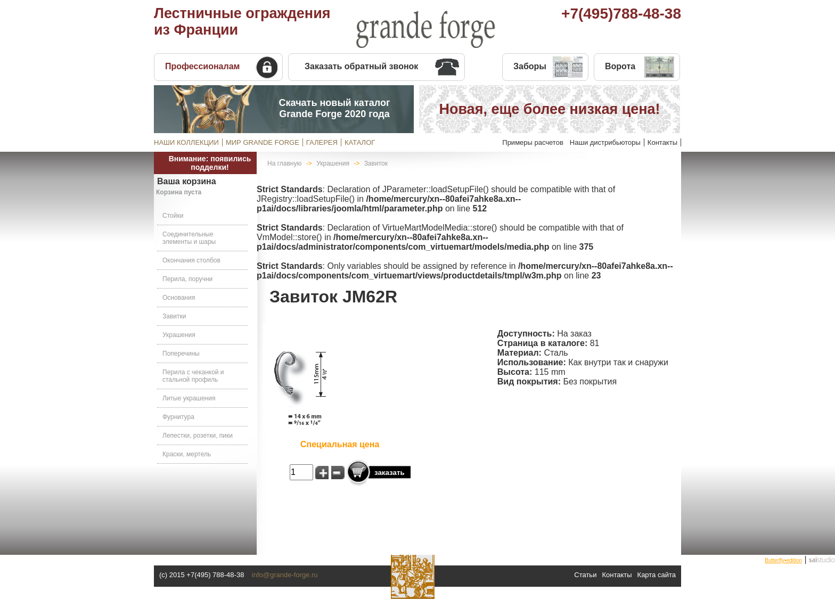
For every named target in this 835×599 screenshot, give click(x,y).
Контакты (662, 142)
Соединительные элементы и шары (189, 238)
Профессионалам (202, 66)
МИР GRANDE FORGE (262, 142)
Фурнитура (178, 417)
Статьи (585, 575)
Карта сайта (656, 575)
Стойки (172, 215)
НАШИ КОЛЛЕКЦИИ (186, 142)
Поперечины (181, 353)
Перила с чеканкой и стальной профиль (193, 375)
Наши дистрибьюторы (605, 142)
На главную (284, 163)
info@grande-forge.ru (285, 575)
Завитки (174, 316)
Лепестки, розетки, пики (197, 435)
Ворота (620, 66)
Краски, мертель (186, 454)
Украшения (178, 335)
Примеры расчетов (532, 142)
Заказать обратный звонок (361, 66)
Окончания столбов (191, 260)
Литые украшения (188, 398)
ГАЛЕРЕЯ (322, 142)
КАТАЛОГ (360, 142)
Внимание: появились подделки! (210, 162)
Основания (178, 297)
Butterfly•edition (783, 560)
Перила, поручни (187, 279)
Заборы (529, 66)
